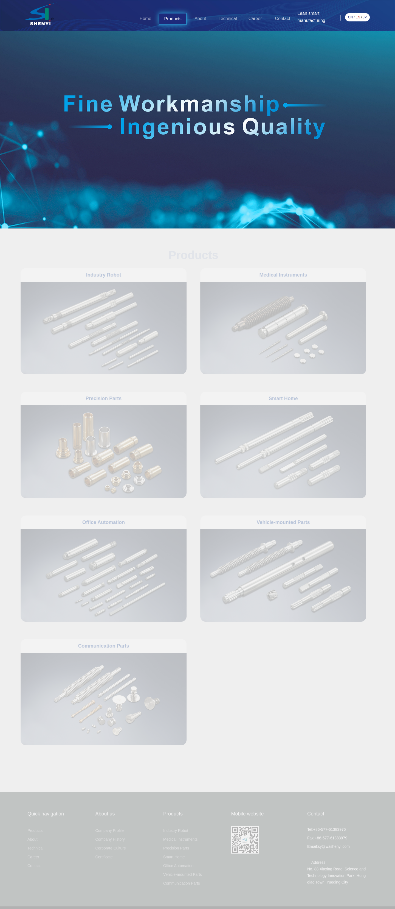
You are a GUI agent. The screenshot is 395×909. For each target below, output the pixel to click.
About (200, 18)
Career (255, 18)
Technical (228, 18)
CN (350, 17)
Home (145, 18)
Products (173, 18)
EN (358, 17)
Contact (282, 18)
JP (365, 17)
